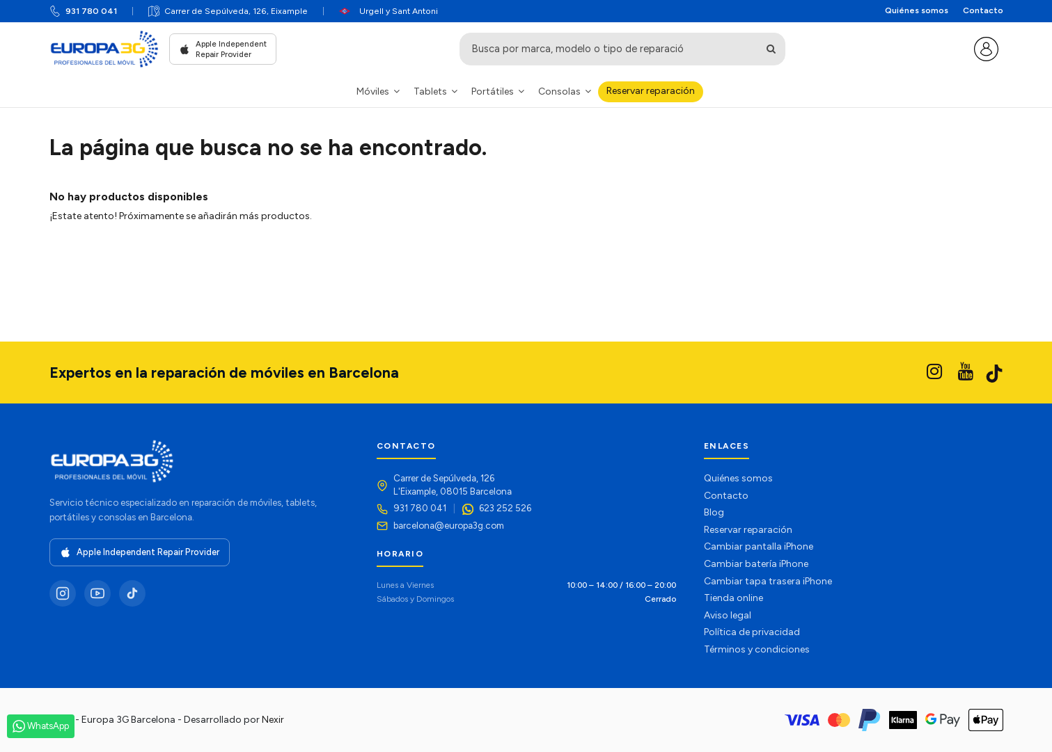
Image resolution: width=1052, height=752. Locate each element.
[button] (378, 91)
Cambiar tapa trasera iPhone (768, 581)
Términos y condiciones (757, 649)
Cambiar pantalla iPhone (758, 546)
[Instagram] (62, 593)
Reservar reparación (748, 530)
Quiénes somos (916, 10)
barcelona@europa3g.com (448, 525)
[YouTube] (97, 593)
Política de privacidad (752, 632)
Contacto (983, 10)
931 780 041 (91, 11)
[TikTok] (132, 593)
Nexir (273, 720)
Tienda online (733, 598)
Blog (714, 512)
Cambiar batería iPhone (756, 564)
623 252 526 (505, 507)
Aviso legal (727, 615)
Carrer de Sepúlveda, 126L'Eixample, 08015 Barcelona (452, 484)
